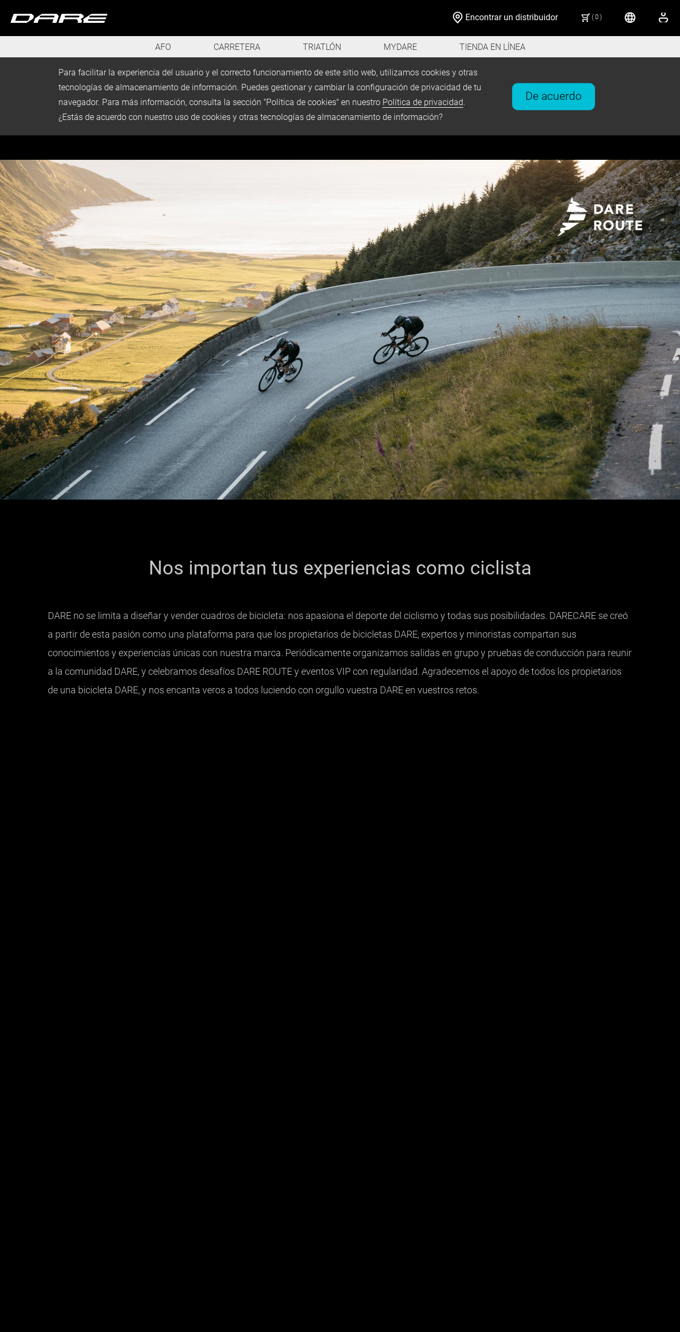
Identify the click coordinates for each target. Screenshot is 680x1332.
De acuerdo (553, 95)
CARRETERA (237, 47)
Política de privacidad (422, 102)
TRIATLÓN (322, 47)
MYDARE (400, 47)
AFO (163, 47)
